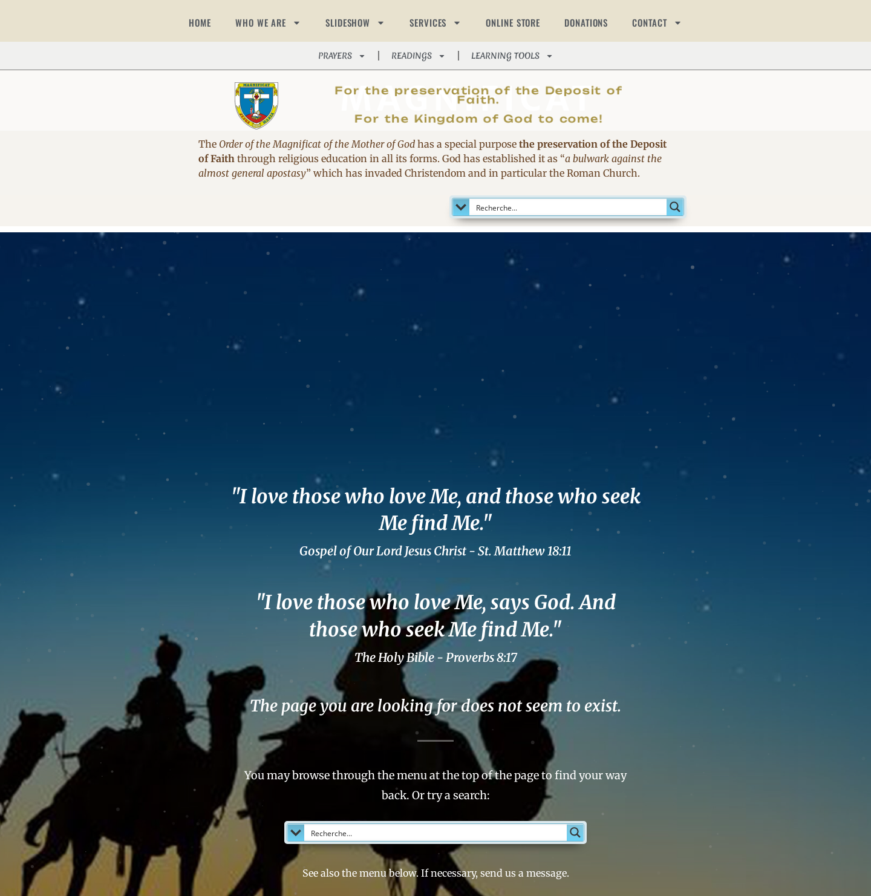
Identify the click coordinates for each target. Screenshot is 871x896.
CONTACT (657, 22)
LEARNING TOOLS (512, 56)
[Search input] (569, 207)
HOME (200, 22)
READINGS (418, 56)
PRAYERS (342, 56)
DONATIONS (586, 22)
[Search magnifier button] (675, 206)
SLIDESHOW (355, 22)
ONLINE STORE (513, 22)
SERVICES (435, 22)
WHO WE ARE (268, 22)
